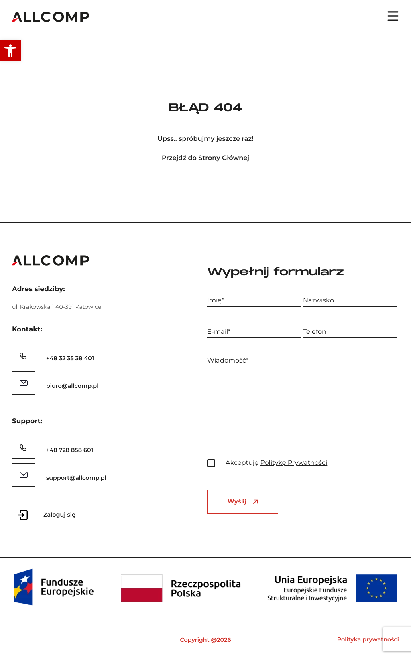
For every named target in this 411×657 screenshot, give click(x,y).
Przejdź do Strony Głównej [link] (205, 158)
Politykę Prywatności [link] (293, 463)
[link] (10, 50)
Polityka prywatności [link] (368, 639)
